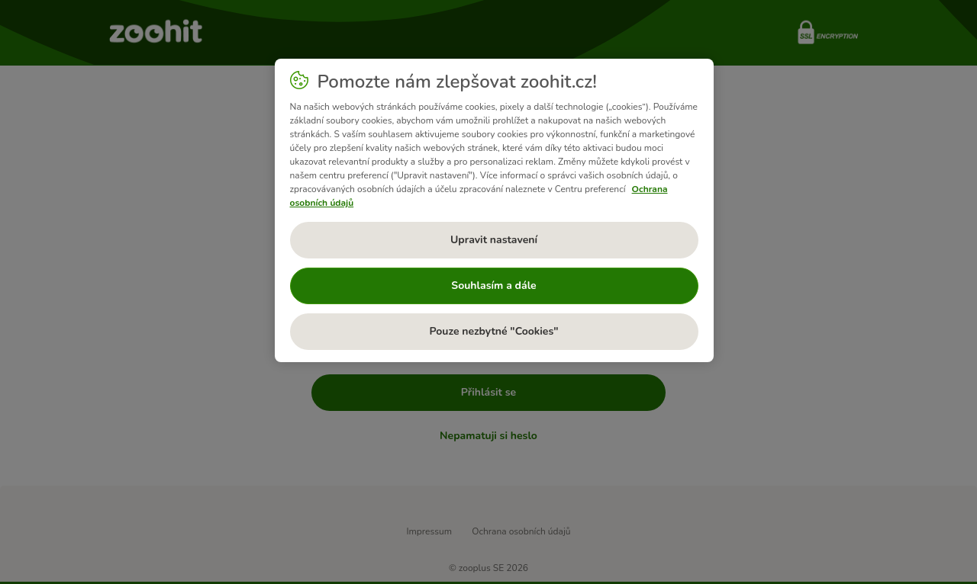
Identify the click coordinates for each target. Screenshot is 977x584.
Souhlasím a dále (493, 285)
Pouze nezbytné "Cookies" (493, 331)
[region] (494, 210)
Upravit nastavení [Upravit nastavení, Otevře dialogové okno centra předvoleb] (493, 240)
